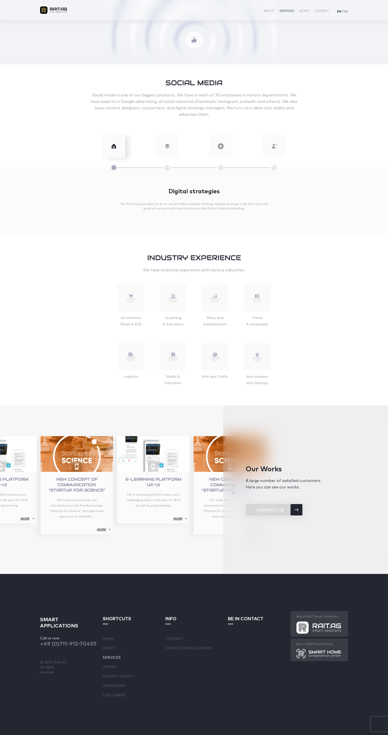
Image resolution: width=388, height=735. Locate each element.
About (269, 11)
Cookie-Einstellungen (189, 648)
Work (304, 11)
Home (108, 638)
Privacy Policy (118, 676)
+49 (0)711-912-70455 (68, 643)
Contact (321, 11)
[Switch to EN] (339, 11)
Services (286, 11)
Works (110, 666)
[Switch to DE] (346, 11)
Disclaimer (114, 695)
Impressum (113, 685)
